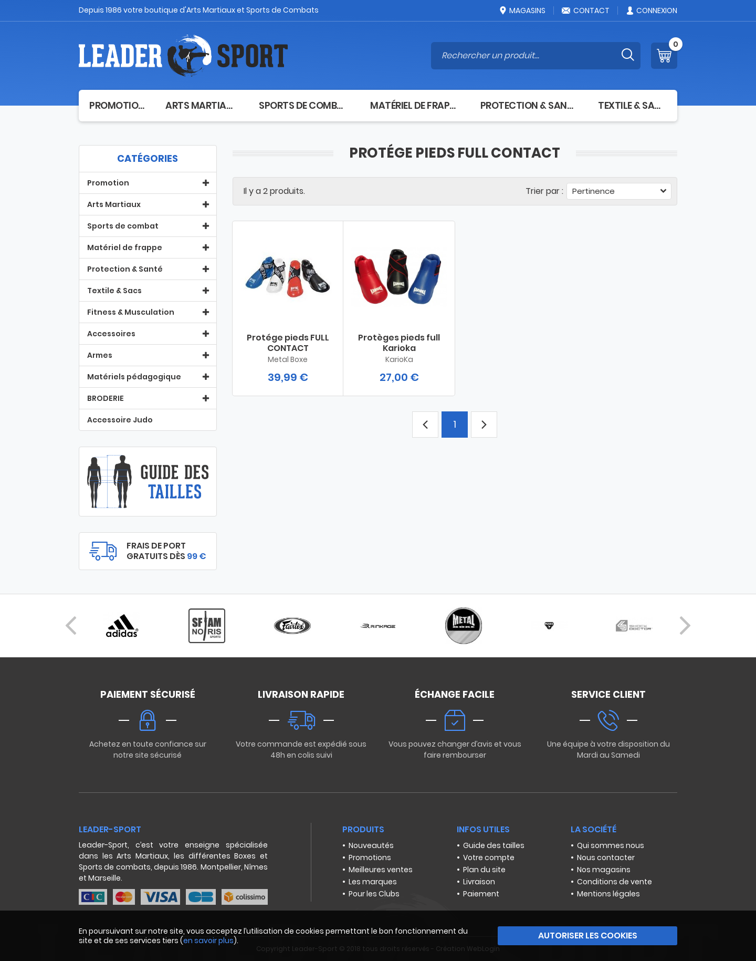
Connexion (651, 10)
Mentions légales (608, 893)
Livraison (479, 881)
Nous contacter (606, 857)
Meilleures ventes (381, 869)
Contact (585, 10)
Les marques (373, 881)
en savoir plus (208, 940)
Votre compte (488, 857)
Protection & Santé (529, 105)
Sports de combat (304, 105)
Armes (99, 355)
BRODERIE (105, 398)
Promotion (116, 105)
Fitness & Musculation (130, 312)
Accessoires (111, 333)
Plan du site (484, 869)
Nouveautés (371, 845)
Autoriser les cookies (587, 935)
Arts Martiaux (201, 105)
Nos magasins (604, 869)
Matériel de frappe (414, 105)
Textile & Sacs (632, 105)
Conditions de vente (614, 881)
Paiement (481, 893)
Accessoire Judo (120, 420)
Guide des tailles (493, 845)
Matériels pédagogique (134, 376)
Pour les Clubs (374, 893)
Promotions (370, 857)
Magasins (521, 10)
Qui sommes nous (610, 845)
